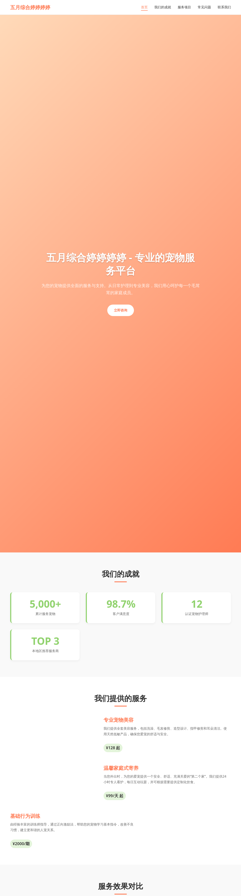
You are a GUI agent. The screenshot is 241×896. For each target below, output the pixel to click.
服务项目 (184, 7)
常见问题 (204, 7)
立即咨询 (120, 310)
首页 (144, 7)
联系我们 (224, 7)
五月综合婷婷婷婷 (30, 7)
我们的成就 (162, 7)
